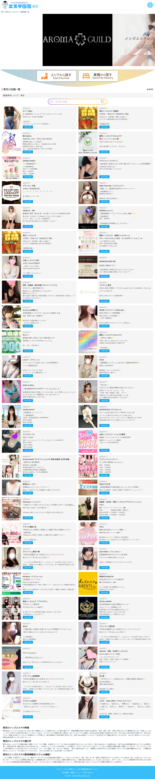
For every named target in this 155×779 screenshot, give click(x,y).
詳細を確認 (27, 127)
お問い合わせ (88, 772)
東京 (23, 95)
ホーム (59, 769)
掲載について (76, 772)
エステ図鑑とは (70, 769)
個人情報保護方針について (88, 769)
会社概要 (65, 772)
